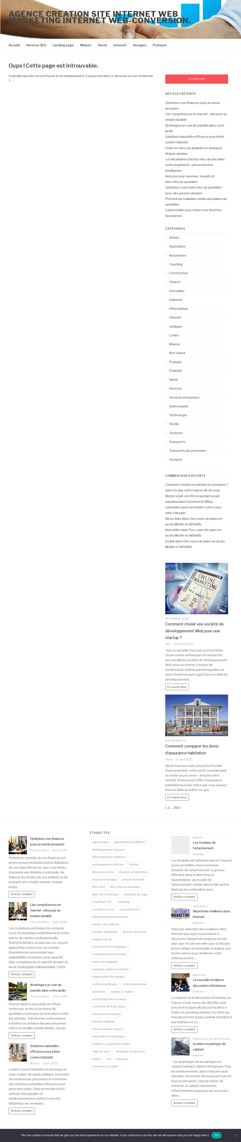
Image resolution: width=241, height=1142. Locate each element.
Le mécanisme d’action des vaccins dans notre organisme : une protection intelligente (195, 165)
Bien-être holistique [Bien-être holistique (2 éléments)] (105, 894)
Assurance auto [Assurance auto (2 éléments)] (103, 872)
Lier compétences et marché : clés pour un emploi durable (45, 910)
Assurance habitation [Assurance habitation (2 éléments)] (133, 872)
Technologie (178, 415)
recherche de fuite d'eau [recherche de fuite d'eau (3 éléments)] (108, 1006)
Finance (175, 282)
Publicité (175, 371)
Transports (177, 442)
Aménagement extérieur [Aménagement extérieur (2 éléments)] (108, 857)
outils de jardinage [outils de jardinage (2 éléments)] (104, 984)
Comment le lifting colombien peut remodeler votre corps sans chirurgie (193, 507)
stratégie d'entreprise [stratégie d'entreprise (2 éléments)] (130, 1051)
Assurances (177, 255)
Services (175, 388)
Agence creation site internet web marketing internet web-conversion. (100, 17)
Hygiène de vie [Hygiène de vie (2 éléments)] (102, 939)
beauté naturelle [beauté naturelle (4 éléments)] (133, 879)
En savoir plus (177, 687)
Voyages (139, 45)
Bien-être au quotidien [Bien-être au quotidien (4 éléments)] (125, 886)
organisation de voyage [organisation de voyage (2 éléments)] (108, 976)
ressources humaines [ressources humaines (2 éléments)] (106, 1014)
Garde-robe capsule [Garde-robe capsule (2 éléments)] (105, 924)
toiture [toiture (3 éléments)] (96, 1059)
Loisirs (174, 335)
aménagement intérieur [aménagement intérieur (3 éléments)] (108, 864)
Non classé (177, 353)
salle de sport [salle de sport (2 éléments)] (101, 1051)
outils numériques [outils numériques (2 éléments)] (135, 984)
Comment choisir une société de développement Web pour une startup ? (194, 631)
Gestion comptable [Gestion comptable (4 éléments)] (105, 931)
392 (176, 808)
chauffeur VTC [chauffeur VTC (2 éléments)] (102, 902)
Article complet (21, 894)
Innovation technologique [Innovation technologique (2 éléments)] (109, 946)
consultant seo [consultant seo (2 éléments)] (130, 909)
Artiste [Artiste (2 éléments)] (134, 864)
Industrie (175, 300)
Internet (120, 45)
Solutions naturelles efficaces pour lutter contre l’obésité (45, 1051)
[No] (235, 1135)
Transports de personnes (187, 451)
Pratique (159, 45)
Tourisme (175, 433)
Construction (178, 273)
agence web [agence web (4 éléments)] (100, 842)
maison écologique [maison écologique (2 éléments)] (105, 961)
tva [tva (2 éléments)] (109, 1059)
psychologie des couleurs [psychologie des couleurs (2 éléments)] (109, 999)
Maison (85, 45)
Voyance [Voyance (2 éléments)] (122, 1059)
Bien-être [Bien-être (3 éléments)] (98, 886)
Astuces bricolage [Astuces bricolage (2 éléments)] (104, 879)
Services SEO (36, 45)
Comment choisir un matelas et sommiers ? (196, 485)
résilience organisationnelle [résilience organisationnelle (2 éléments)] (111, 1044)
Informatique (178, 309)
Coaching (176, 264)
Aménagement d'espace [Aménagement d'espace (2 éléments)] (108, 849)
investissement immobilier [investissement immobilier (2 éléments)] (109, 954)
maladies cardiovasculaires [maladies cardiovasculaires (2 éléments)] (110, 969)
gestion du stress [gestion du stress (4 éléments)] (135, 931)
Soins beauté (178, 406)
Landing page (63, 45)
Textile (174, 424)
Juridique (175, 326)
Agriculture (177, 246)
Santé (102, 45)
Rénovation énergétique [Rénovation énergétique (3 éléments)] (108, 1036)
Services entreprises (184, 397)
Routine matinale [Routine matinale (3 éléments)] (103, 1021)
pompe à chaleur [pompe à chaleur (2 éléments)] (122, 991)
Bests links (173, 519)
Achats (174, 238)
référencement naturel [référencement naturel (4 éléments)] (107, 1029)
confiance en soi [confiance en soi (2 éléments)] (103, 909)
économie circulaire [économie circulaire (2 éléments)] (105, 1066)
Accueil (14, 45)
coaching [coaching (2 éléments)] (123, 902)
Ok (216, 1135)
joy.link (170, 541)
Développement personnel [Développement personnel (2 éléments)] (110, 916)
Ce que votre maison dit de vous (196, 490)
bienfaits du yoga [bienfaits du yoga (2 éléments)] (136, 894)
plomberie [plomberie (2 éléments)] (99, 991)
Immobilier (177, 291)
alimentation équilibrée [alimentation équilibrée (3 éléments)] (129, 842)
